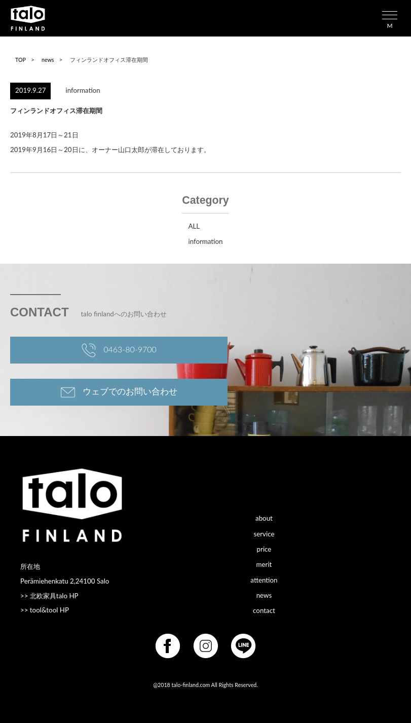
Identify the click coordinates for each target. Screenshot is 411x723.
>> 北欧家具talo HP (49, 596)
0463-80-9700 (119, 350)
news (48, 59)
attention (263, 579)
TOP (20, 59)
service (263, 533)
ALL (194, 226)
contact (264, 610)
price (264, 549)
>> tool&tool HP (44, 610)
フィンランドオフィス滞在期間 (56, 110)
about (264, 518)
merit (264, 564)
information (83, 90)
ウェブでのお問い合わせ (119, 392)
